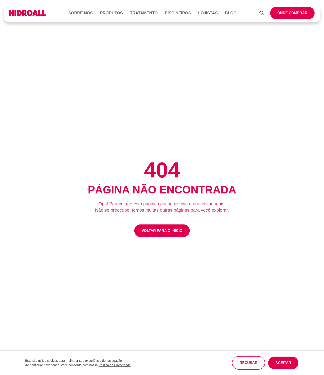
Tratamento (144, 13)
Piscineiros (178, 13)
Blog (231, 13)
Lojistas (208, 13)
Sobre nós (80, 13)
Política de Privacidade (114, 365)
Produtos (111, 13)
